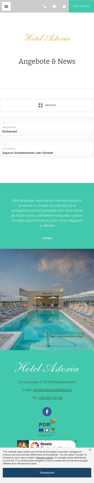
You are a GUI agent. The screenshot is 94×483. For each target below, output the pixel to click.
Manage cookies (44, 457)
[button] (6, 6)
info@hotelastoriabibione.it (52, 390)
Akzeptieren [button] (47, 472)
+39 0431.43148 (50, 398)
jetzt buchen (81, 6)
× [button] (90, 449)
